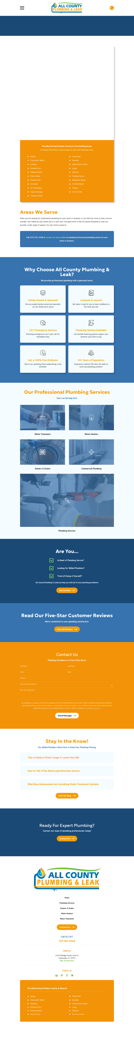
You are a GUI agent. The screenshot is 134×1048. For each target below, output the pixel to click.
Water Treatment (67, 826)
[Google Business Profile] (56, 882)
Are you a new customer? (28, 592)
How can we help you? (27, 597)
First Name (23, 573)
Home (67, 805)
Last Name (71, 573)
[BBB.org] (67, 882)
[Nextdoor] (72, 882)
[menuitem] (23, 949)
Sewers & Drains (67, 815)
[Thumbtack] (61, 882)
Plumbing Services (67, 810)
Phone (22, 580)
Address (22, 585)
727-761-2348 (67, 848)
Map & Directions (67, 868)
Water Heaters (67, 821)
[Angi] (77, 882)
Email (69, 580)
